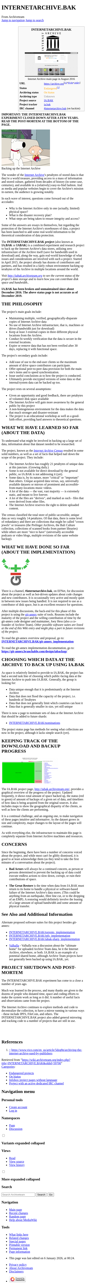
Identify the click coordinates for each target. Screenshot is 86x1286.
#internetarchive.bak (55, 108)
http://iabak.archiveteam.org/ (52, 789)
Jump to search (35, 20)
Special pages (17, 1241)
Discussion (15, 1128)
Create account (18, 1107)
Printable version (19, 1244)
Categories (8, 1066)
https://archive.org (54, 83)
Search (7, 1187)
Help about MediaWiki (23, 1220)
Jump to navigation (13, 20)
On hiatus (15, 1076)
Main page (15, 1209)
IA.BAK (48, 100)
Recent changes (18, 1213)
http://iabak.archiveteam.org (25, 275)
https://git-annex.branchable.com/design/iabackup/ (34, 651)
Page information (19, 1251)
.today (77, 82)
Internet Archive (34, 174)
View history (17, 1165)
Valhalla (14, 945)
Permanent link (18, 1248)
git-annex (31, 614)
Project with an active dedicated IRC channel (36, 1083)
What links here (18, 1234)
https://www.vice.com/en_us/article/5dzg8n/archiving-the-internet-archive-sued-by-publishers (45, 1051)
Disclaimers (16, 1271)
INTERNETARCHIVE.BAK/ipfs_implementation (39, 935)
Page (12, 1125)
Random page (17, 1216)
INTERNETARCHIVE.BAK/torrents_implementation (42, 932)
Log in (13, 1110)
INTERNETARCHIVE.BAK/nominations (34, 722)
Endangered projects (21, 1073)
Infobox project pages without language (33, 1080)
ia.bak (47, 104)
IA (66, 82)
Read (12, 1158)
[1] (58, 87)
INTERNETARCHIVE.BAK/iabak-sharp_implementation (44, 939)
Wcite (70, 82)
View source (16, 1161)
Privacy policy (18, 1264)
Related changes (19, 1238)
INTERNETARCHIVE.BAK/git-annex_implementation (38, 641)
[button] (3, 1135)
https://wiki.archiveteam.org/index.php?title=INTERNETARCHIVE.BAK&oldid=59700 (36, 1061)
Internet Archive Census (48, 450)
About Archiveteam (21, 1268)
